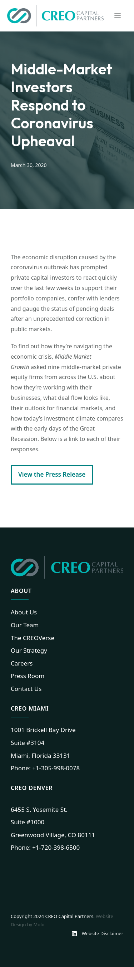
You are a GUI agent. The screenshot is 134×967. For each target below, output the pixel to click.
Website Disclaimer (102, 933)
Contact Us (26, 688)
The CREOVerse (32, 638)
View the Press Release (51, 474)
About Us (24, 612)
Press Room (27, 676)
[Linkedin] (76, 933)
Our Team (25, 625)
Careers (22, 663)
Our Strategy (29, 650)
